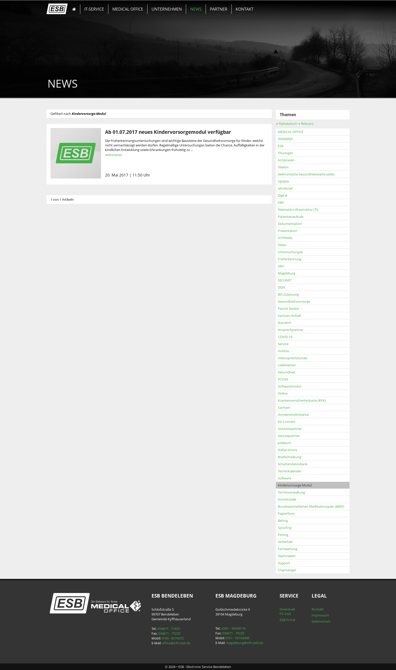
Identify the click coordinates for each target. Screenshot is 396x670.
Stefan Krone (287, 450)
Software (284, 478)
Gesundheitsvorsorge (294, 301)
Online (283, 393)
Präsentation (287, 230)
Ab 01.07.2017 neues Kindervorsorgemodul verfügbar (168, 132)
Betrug (283, 520)
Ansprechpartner (290, 329)
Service (283, 344)
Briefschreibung (289, 457)
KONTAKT (245, 9)
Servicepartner (289, 435)
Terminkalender (289, 471)
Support (284, 563)
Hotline (283, 351)
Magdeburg (286, 273)
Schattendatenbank (293, 464)
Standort (284, 322)
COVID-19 (285, 336)
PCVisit (283, 379)
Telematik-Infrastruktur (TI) (298, 209)
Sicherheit (285, 541)
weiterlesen (113, 154)
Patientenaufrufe (290, 216)
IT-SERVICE (94, 9)
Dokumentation (290, 223)
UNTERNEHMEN (167, 9)
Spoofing (284, 527)
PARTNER (218, 9)
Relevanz (306, 123)
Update (283, 181)
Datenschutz (321, 621)
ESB (280, 146)
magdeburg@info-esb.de (244, 642)
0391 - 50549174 (233, 628)
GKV (281, 266)
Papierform (286, 513)
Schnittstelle (287, 499)
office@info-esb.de (176, 643)
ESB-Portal (287, 619)
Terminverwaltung (291, 492)
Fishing (283, 534)
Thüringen (285, 153)
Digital (282, 195)
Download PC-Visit (287, 611)
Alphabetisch (286, 123)
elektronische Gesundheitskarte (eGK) (306, 174)
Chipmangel (287, 570)
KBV (281, 202)
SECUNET (285, 280)
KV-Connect (286, 421)
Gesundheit (286, 372)
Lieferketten (287, 365)
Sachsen (284, 407)
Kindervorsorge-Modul (295, 485)
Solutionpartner (290, 428)
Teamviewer (287, 556)
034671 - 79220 (169, 633)
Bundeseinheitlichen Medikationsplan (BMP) (311, 506)
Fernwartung (287, 549)
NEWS (196, 9)
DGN (281, 287)
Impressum (320, 615)
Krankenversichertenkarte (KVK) (302, 400)
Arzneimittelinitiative (293, 414)
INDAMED (285, 139)
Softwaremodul (289, 386)
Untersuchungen (290, 252)
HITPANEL (285, 238)
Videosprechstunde (292, 358)
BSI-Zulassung (288, 294)
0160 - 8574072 (173, 638)
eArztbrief (285, 188)
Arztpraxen (286, 160)
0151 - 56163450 (237, 638)
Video (282, 245)
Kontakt (318, 609)
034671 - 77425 (169, 628)
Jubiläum (284, 443)
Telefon (283, 167)
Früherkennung (289, 259)
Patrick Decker (288, 308)
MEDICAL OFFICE (127, 9)
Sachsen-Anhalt (289, 315)
